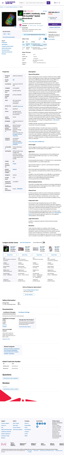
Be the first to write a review (11, 389)
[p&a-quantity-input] (54, 21)
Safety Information (6, 48)
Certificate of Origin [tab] (24, 312)
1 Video (20, 26)
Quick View (9, 255)
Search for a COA (6, 339)
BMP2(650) (19, 188)
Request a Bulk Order (55, 27)
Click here (55, 120)
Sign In (25, 34)
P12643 (14, 163)
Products (1, 7)
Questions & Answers (7, 52)
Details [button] (54, 18)
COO (9, 34)
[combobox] (34, 2)
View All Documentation (9, 37)
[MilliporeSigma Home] (10, 3)
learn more (20, 106)
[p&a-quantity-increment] (60, 21)
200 (13, 80)
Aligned (14, 169)
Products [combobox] (21, 2)
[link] (6, 423)
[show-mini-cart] (57, 3)
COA (5, 34)
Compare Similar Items (7, 46)
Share (45, 11)
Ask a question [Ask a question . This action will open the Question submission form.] (40, 25)
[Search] (48, 2)
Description (5, 44)
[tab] (2, 7)
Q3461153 (5, 324)
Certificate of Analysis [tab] (9, 312)
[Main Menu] (3, 3)
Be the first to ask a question (11, 378)
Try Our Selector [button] (29, 294)
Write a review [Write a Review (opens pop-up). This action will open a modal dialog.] (33, 25)
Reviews (4, 54)
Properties (4, 42)
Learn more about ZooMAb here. (36, 141)
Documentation (6, 50)
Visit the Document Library (25, 326)
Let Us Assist (51, 39)
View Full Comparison (25, 242)
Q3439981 (5, 326)
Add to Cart (55, 24)
